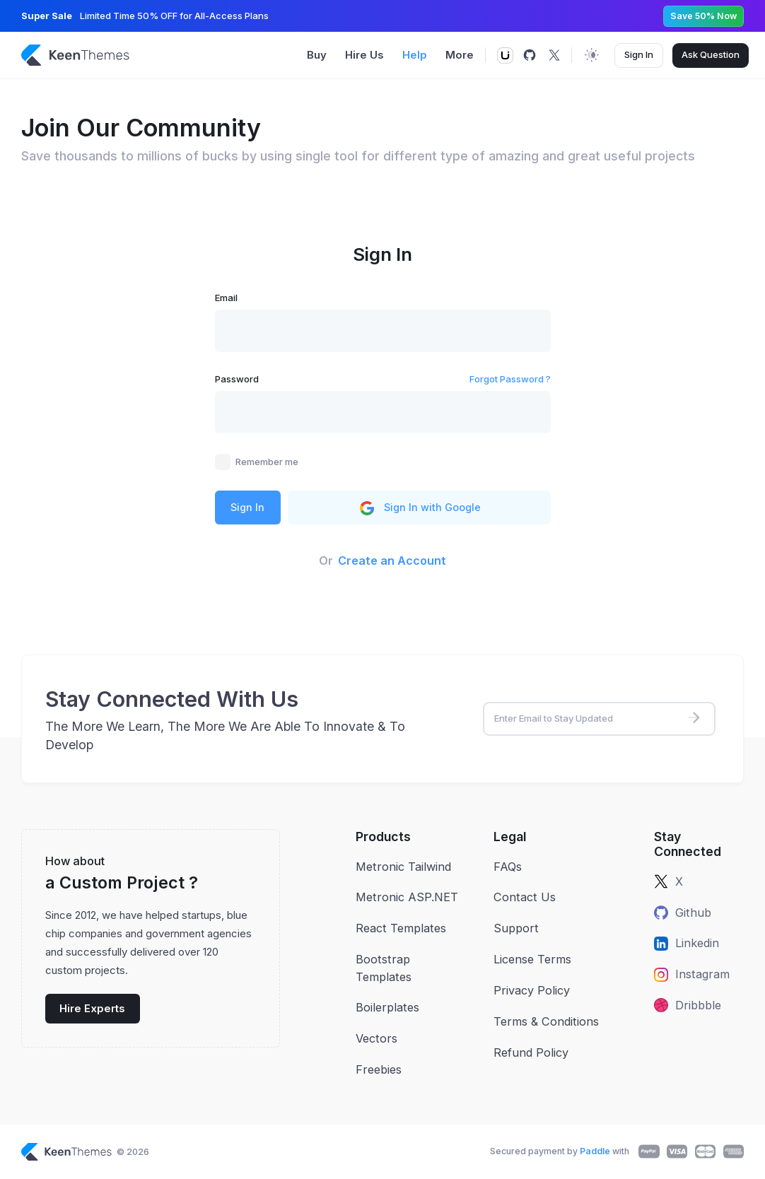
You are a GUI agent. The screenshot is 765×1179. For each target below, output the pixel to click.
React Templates (401, 928)
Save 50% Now (703, 16)
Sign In (638, 54)
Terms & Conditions (546, 1021)
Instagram (692, 974)
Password (237, 379)
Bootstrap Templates (383, 967)
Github (682, 912)
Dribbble (687, 1005)
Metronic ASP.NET (407, 897)
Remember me (266, 461)
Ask (711, 55)
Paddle (595, 1151)
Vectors (376, 1038)
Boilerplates (387, 1007)
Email (226, 297)
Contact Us (525, 897)
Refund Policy (531, 1052)
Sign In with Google (419, 508)
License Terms (532, 959)
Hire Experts (92, 1008)
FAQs (508, 867)
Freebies (379, 1069)
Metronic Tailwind (403, 867)
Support (516, 928)
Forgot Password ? (510, 379)
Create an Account (392, 560)
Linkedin (686, 943)
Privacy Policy (532, 990)
